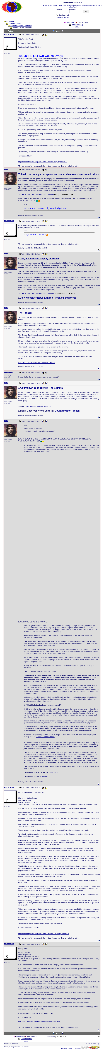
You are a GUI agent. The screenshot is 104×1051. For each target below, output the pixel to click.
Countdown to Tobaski (67, 410)
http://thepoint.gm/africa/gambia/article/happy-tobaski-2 (39, 1021)
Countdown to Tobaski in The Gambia (41, 387)
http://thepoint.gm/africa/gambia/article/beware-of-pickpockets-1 (42, 162)
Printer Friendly (77, 25)
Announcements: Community (21, 26)
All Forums (10, 21)
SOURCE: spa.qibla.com (45, 737)
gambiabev (8, 372)
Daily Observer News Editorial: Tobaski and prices (48, 297)
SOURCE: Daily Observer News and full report (36, 194)
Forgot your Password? (63, 17)
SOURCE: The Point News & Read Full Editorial (36, 363)
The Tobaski (25, 312)
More (77, 27)
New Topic (71, 22)
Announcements (14, 24)
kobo (6, 169)
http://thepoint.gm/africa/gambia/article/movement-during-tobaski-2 (43, 934)
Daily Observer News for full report (38, 406)
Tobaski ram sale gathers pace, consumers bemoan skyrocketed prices (58, 174)
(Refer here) (53, 772)
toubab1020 (9, 34)
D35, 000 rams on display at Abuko (39, 258)
